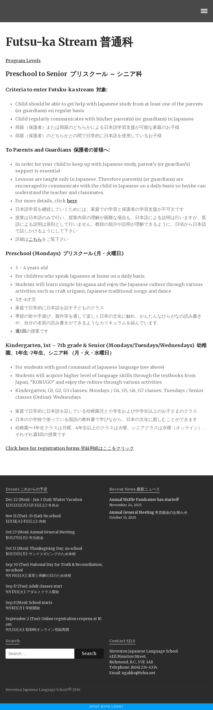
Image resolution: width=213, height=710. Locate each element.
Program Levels (23, 60)
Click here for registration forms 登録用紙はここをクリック (70, 448)
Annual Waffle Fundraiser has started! (144, 499)
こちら (35, 239)
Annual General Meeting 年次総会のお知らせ (148, 512)
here (72, 201)
